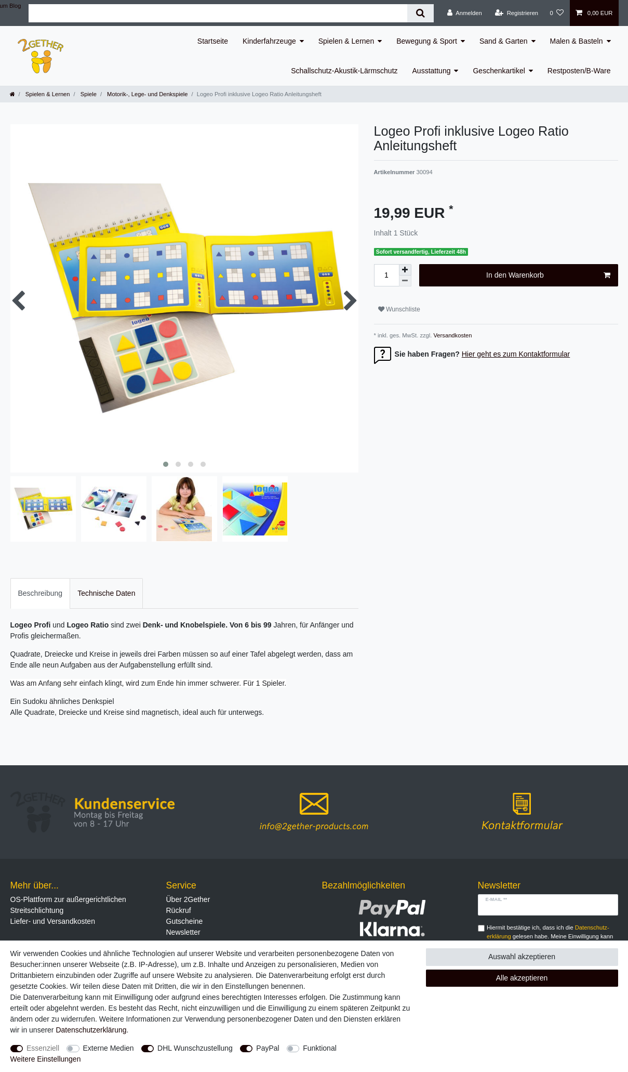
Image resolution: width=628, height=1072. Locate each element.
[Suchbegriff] (218, 13)
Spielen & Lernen (346, 41)
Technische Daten (106, 593)
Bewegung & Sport (426, 41)
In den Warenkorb (548, 275)
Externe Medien (108, 1048)
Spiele (88, 94)
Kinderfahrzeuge (269, 41)
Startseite (212, 41)
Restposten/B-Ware (579, 71)
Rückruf (178, 910)
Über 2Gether (188, 899)
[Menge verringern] (405, 281)
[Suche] (420, 13)
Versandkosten (452, 335)
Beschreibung (40, 593)
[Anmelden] (465, 13)
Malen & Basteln (576, 41)
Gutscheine (184, 921)
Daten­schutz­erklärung (91, 1030)
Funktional (320, 1048)
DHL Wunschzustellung (195, 1048)
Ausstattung (431, 71)
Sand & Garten (503, 41)
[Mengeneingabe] (386, 275)
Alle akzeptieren (522, 978)
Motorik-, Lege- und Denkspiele (146, 94)
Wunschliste (399, 309)
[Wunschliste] (556, 13)
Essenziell (42, 1048)
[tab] (40, 593)
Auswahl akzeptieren (521, 956)
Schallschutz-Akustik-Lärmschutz (344, 71)
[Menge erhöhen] (405, 270)
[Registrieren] (516, 13)
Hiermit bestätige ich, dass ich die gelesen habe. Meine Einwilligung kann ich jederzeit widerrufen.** (550, 936)
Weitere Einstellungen (45, 1059)
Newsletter (183, 932)
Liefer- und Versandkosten (52, 921)
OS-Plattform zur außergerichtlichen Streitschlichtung (68, 904)
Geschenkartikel (499, 71)
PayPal (267, 1048)
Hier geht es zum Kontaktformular (516, 354)
